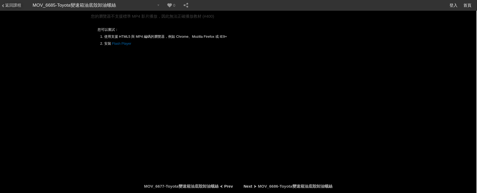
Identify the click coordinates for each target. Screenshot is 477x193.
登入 (453, 5)
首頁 (467, 5)
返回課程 (11, 5)
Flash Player (121, 43)
